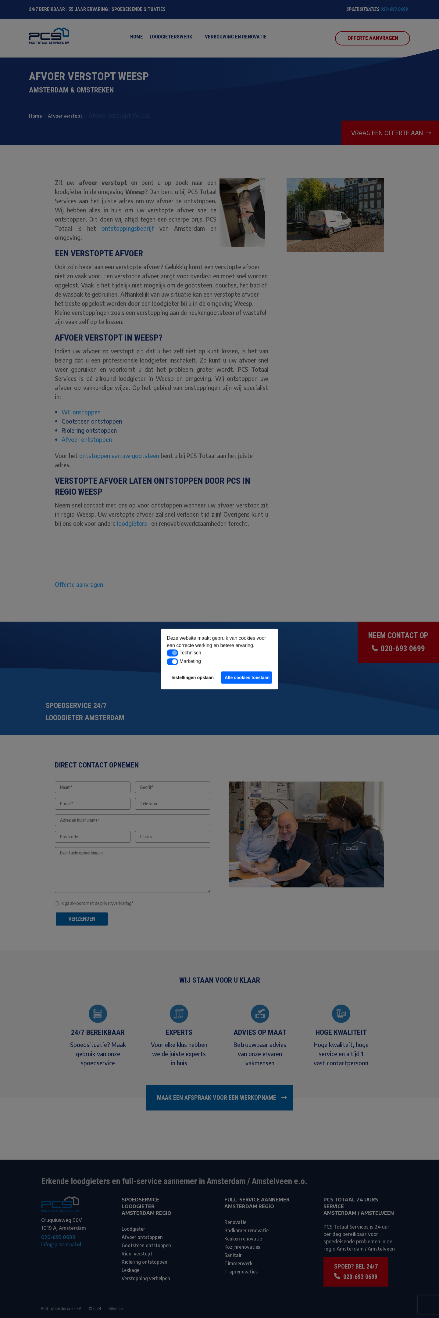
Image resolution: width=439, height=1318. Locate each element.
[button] (172, 653)
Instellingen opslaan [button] (193, 677)
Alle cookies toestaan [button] (247, 677)
